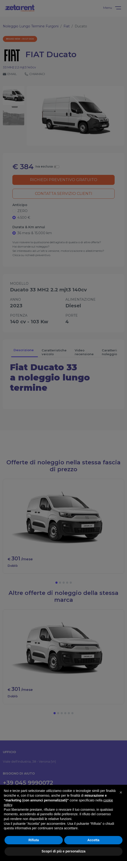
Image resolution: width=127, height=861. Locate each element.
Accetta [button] (93, 840)
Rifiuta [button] (34, 840)
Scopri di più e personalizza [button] (63, 851)
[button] (121, 792)
